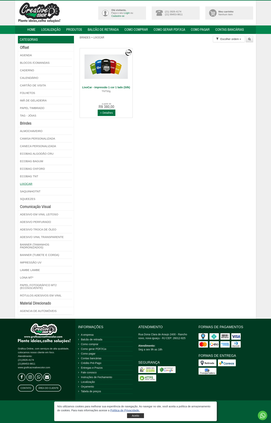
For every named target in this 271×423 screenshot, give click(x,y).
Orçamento (87, 386)
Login (127, 13)
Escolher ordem (228, 39)
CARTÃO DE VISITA (33, 85)
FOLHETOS (27, 92)
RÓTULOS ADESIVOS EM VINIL (41, 295)
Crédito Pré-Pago (91, 363)
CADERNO (27, 70)
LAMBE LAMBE (30, 270)
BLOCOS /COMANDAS (35, 62)
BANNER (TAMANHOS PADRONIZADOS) (34, 246)
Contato (26, 388)
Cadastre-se (117, 16)
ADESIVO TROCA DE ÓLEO (38, 229)
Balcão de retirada (103, 29)
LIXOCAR (26, 183)
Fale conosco (89, 372)
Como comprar (136, 29)
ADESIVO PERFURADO (35, 221)
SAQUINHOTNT (30, 191)
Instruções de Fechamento (96, 377)
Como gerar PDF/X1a (169, 29)
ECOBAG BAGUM (31, 161)
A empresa (87, 334)
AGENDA (26, 55)
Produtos (74, 29)
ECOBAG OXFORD (32, 168)
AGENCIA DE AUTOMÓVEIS (38, 310)
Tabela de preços (91, 391)
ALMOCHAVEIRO (31, 131)
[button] (125, 410)
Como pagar (200, 29)
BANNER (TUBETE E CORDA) (39, 254)
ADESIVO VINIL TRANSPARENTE (42, 237)
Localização (51, 29)
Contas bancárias (229, 29)
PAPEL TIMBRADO (32, 108)
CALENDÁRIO (29, 77)
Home (31, 29)
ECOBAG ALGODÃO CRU (36, 153)
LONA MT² (26, 277)
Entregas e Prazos (92, 367)
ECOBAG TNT (29, 176)
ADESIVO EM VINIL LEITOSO (39, 214)
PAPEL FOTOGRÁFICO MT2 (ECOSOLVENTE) (38, 286)
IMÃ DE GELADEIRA (33, 100)
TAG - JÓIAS (28, 115)
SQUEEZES (27, 198)
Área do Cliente (48, 388)
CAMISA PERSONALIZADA (37, 138)
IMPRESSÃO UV (30, 262)
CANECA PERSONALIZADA (38, 146)
